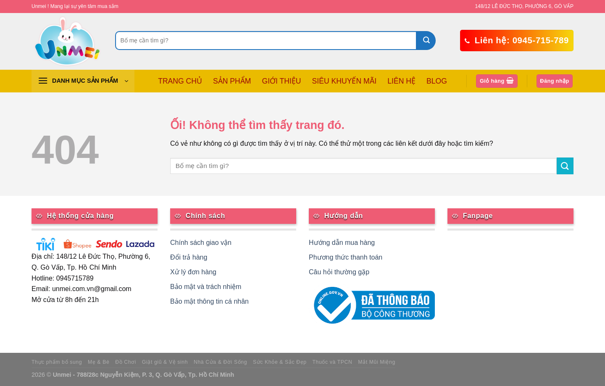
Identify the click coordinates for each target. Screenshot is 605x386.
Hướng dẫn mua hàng (342, 242)
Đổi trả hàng (188, 257)
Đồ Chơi (125, 362)
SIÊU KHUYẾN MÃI (344, 81)
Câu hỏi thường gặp (339, 272)
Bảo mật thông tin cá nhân (209, 301)
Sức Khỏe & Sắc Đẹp (280, 362)
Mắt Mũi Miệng (376, 362)
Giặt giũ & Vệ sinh (165, 362)
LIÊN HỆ (401, 81)
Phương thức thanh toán (345, 257)
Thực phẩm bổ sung (57, 362)
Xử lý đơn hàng (193, 272)
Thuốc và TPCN (332, 362)
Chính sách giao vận (200, 242)
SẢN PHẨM (232, 81)
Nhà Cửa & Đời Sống (220, 362)
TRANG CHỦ (180, 81)
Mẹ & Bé (98, 362)
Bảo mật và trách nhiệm (205, 286)
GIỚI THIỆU (281, 81)
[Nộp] (426, 40)
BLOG (436, 81)
